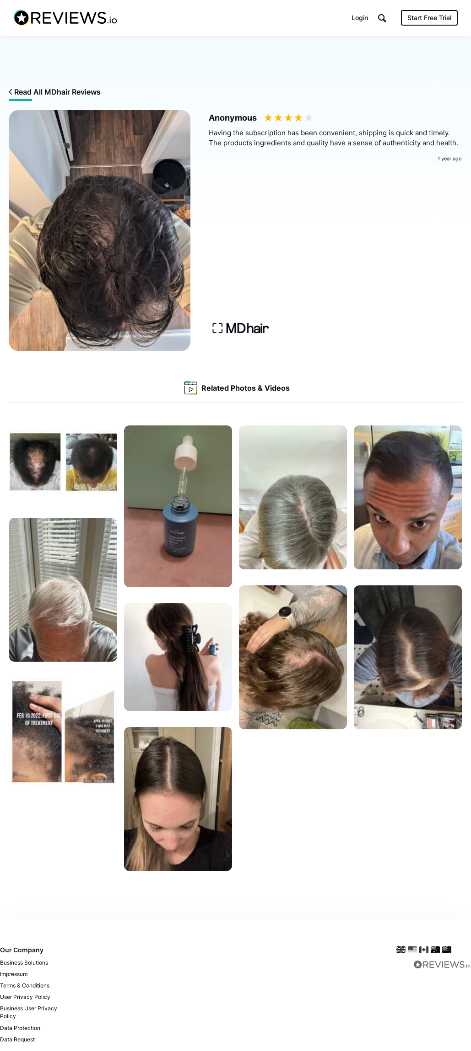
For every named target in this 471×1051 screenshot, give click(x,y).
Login (359, 18)
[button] (381, 18)
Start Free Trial (429, 18)
